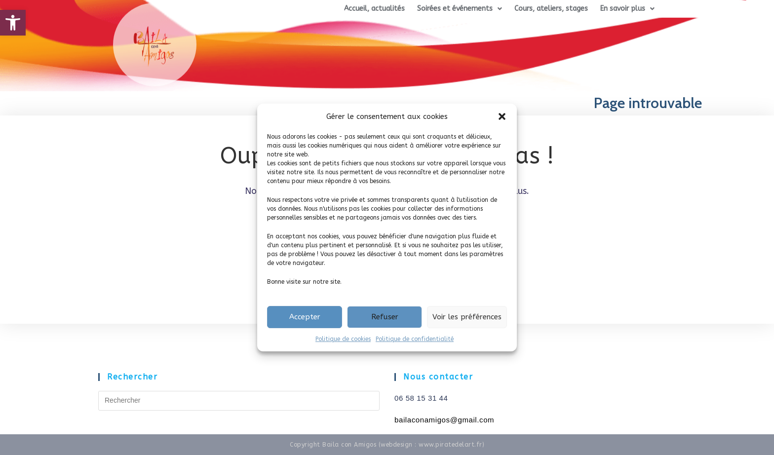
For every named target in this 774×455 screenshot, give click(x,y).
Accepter (304, 316)
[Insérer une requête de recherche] (239, 401)
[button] (502, 116)
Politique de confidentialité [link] (415, 339)
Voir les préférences (467, 316)
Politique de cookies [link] (343, 339)
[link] (13, 23)
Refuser (384, 316)
